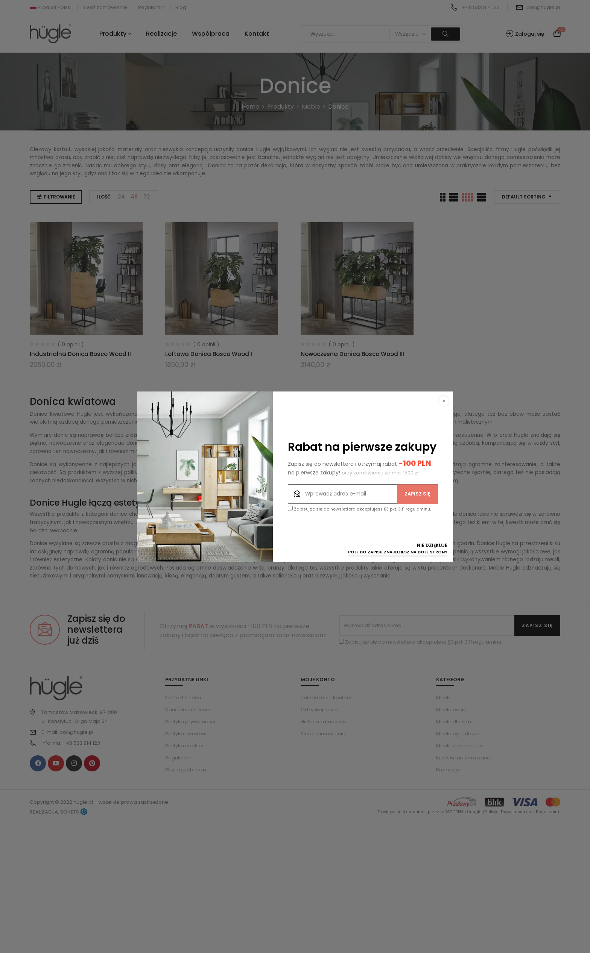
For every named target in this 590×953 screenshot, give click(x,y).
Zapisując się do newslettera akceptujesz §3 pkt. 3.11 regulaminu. (359, 509)
